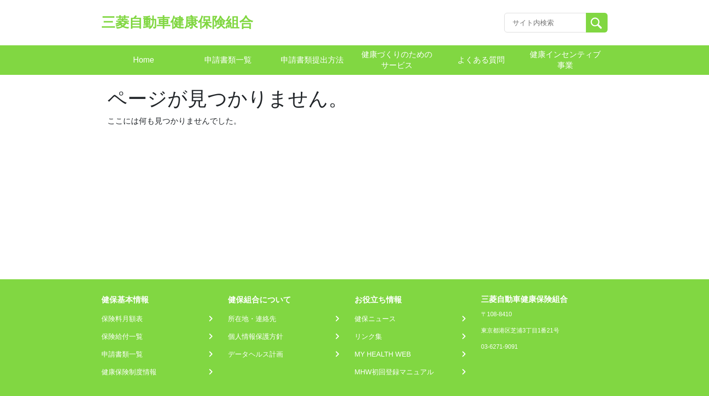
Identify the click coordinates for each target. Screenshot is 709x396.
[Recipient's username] (545, 23)
